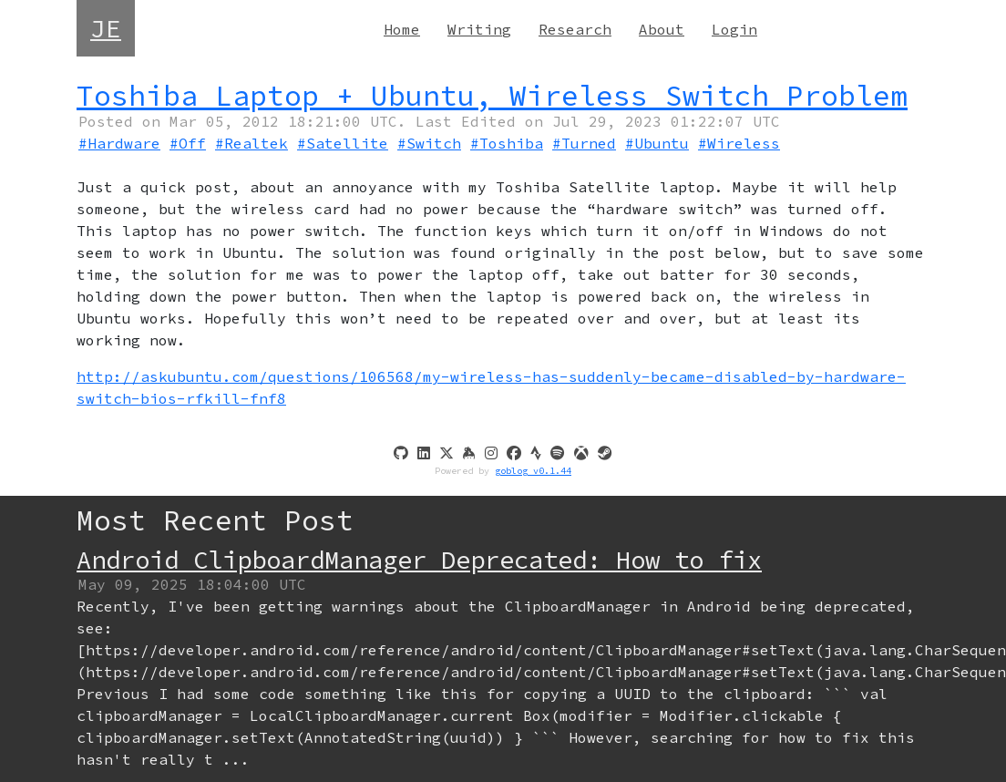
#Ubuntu (657, 143)
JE (105, 28)
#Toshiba (506, 143)
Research (575, 29)
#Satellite (342, 143)
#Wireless (739, 143)
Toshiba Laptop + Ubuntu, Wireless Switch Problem (492, 95)
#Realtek (251, 143)
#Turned (584, 143)
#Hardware (119, 143)
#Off (187, 143)
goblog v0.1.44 (533, 471)
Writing (479, 29)
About (661, 29)
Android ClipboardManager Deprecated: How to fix (419, 559)
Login (734, 29)
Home (402, 29)
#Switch (429, 143)
